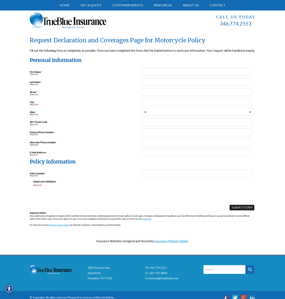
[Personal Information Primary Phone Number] (196, 132)
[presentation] (63, 194)
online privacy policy (59, 224)
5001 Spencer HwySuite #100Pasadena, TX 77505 (100, 267)
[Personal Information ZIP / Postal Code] (196, 122)
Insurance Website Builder (172, 241)
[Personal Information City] (196, 102)
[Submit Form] (242, 207)
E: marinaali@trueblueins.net (161, 272)
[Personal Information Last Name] (196, 82)
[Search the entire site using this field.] (224, 264)
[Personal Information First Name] (196, 72)
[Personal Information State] (196, 112)
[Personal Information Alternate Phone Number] (196, 142)
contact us (146, 218)
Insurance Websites (109, 241)
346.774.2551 (236, 24)
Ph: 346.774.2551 (156, 262)
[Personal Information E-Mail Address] (196, 152)
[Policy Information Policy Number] (196, 173)
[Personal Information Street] (196, 92)
